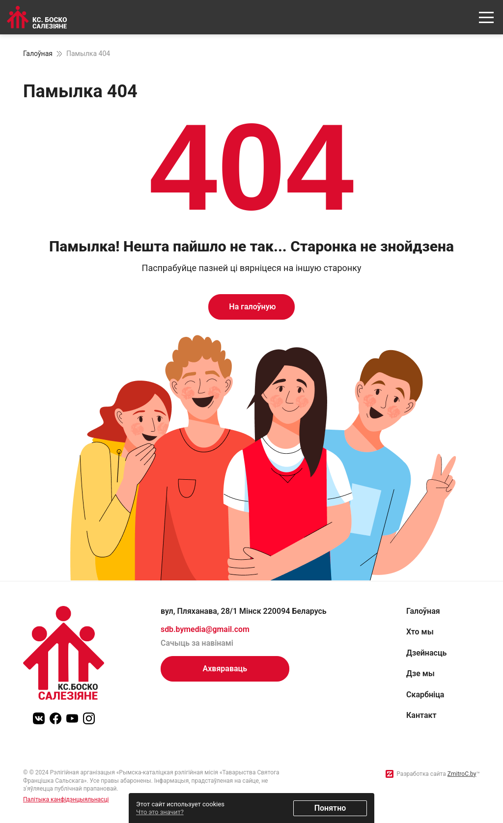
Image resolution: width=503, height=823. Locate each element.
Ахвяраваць (225, 668)
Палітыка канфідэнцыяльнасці (66, 799)
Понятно (330, 808)
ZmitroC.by (461, 773)
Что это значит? (160, 812)
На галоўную (251, 306)
